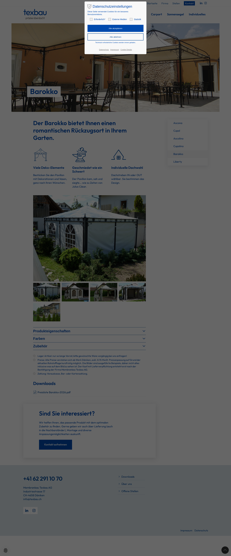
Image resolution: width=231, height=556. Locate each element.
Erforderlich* (97, 19)
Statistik (135, 19)
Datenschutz (104, 50)
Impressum (114, 50)
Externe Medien (117, 19)
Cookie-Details (126, 50)
